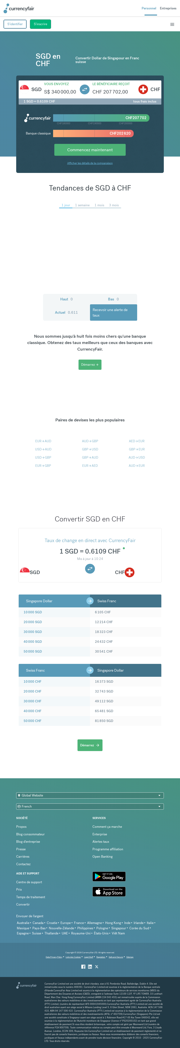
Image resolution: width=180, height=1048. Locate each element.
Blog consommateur (30, 834)
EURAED (90, 466)
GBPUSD (90, 449)
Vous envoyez (56, 84)
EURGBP (43, 466)
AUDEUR (137, 466)
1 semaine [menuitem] (82, 205)
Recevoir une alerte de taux (110, 312)
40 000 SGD (33, 642)
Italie (150, 923)
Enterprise (99, 834)
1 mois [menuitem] (99, 205)
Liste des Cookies (73, 957)
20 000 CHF (32, 691)
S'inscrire (40, 24)
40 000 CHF (32, 711)
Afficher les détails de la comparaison (90, 163)
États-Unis (101, 933)
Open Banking (102, 856)
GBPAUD (90, 457)
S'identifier (15, 24)
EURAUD (43, 441)
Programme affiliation (107, 849)
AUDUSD (137, 457)
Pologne (102, 928)
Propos (21, 827)
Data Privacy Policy (54, 957)
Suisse (36, 933)
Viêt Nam (118, 933)
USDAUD (43, 449)
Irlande (139, 923)
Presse (21, 849)
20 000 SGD (33, 622)
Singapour (118, 928)
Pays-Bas (39, 928)
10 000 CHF (32, 681)
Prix (19, 889)
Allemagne (94, 923)
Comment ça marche (107, 827)
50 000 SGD (33, 651)
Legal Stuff (88, 957)
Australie (23, 923)
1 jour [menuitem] (66, 205)
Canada (38, 923)
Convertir (23, 904)
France (79, 923)
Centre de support (29, 882)
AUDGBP (90, 441)
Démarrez (90, 364)
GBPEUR (137, 449)
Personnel (149, 8)
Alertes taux (100, 841)
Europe (65, 923)
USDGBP (43, 457)
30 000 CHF (32, 701)
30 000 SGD (33, 632)
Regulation (100, 957)
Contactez (23, 864)
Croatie (52, 923)
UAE (65, 933)
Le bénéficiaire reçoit (111, 84)
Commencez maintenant (90, 149)
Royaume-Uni (81, 933)
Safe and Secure (116, 957)
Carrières (22, 856)
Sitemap (129, 957)
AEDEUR (137, 441)
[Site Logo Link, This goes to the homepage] (18, 8)
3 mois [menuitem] (114, 205)
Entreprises (168, 8)
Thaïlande (51, 933)
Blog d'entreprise (28, 841)
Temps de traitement (30, 897)
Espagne (23, 933)
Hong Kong (113, 923)
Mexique (23, 928)
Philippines (85, 928)
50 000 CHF (32, 721)
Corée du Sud (139, 928)
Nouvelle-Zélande (61, 928)
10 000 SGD (33, 612)
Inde (127, 923)
